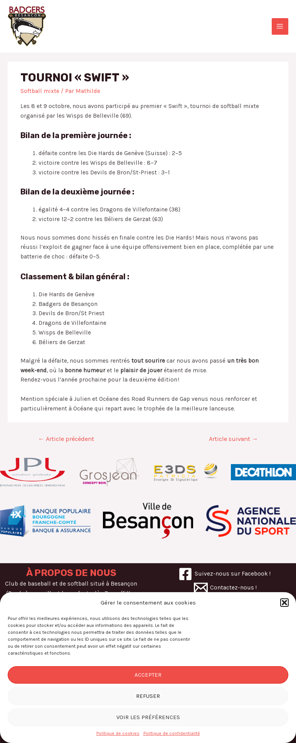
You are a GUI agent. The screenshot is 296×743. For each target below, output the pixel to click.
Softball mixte (39, 91)
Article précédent (66, 438)
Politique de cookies (118, 733)
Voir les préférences (148, 717)
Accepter (148, 674)
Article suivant (233, 438)
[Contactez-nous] (225, 588)
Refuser (148, 695)
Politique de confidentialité (171, 733)
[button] (284, 602)
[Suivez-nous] (224, 574)
